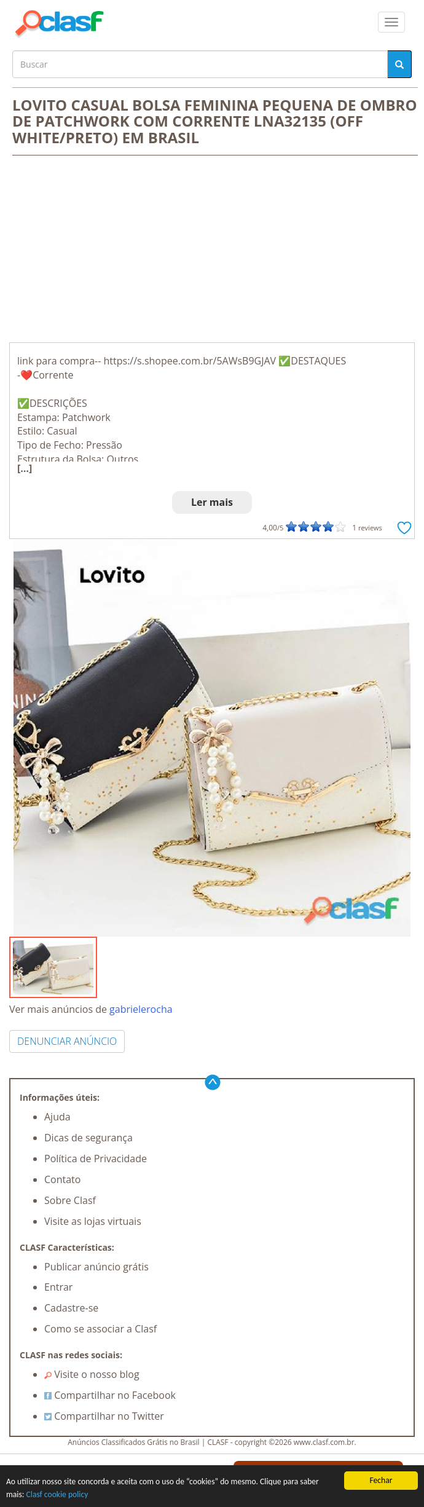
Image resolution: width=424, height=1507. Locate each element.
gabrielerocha (140, 1009)
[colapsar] (391, 22)
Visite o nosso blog (91, 1374)
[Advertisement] (212, 250)
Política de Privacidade (95, 1158)
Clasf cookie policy (57, 1494)
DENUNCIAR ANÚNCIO (67, 1041)
